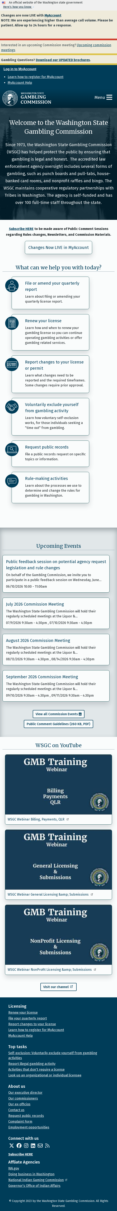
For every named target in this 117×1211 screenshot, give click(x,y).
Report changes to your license (32, 1024)
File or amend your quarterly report (52, 286)
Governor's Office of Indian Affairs (34, 1186)
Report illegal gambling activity (31, 1064)
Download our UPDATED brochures (63, 60)
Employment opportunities (28, 1127)
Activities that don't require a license (36, 1069)
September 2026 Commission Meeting (42, 676)
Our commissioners (23, 1098)
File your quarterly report (27, 1018)
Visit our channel (58, 986)
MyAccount (53, 15)
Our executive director (25, 1093)
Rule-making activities (46, 478)
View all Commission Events (57, 714)
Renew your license (43, 320)
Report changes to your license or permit (54, 365)
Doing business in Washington (31, 1174)
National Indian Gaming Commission (38, 1180)
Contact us (16, 1110)
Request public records (47, 447)
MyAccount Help (20, 83)
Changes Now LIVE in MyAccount (58, 247)
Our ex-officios (19, 1104)
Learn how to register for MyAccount (35, 77)
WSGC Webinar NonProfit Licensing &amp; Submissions (52, 970)
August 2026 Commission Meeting (38, 640)
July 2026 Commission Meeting (35, 604)
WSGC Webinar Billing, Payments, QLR (38, 819)
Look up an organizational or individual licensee (44, 1075)
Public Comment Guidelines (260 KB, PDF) (58, 724)
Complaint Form (20, 1121)
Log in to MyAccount (20, 69)
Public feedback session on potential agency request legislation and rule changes (56, 564)
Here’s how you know (17, 7)
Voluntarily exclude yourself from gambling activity (51, 407)
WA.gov (13, 1168)
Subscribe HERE (21, 229)
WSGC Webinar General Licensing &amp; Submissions (51, 894)
